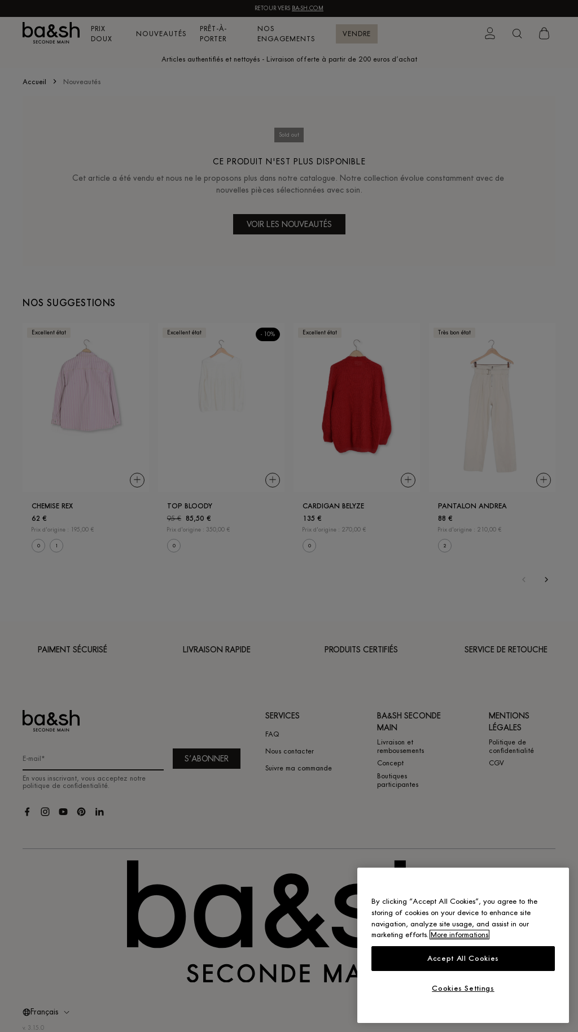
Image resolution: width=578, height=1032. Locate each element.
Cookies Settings (463, 988)
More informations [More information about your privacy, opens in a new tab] (459, 934)
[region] (463, 945)
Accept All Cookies (463, 958)
